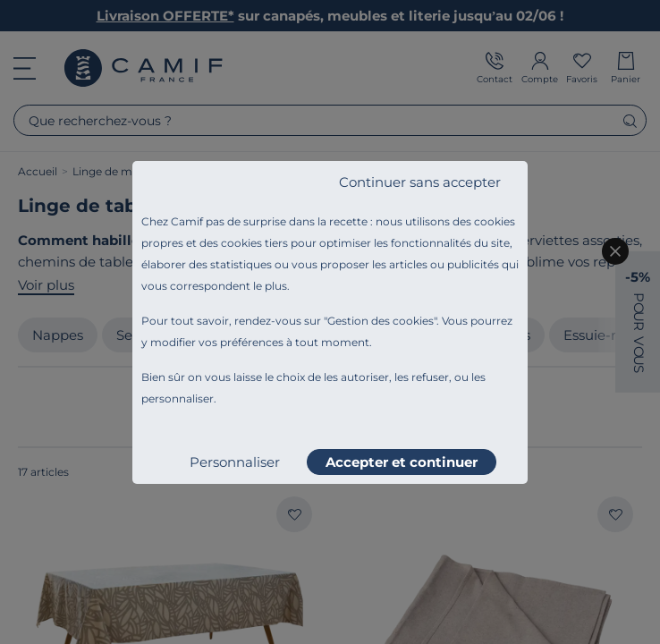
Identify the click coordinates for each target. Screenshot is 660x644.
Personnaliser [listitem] (235, 461)
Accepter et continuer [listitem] (402, 461)
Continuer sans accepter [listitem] (420, 182)
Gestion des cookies (380, 320)
